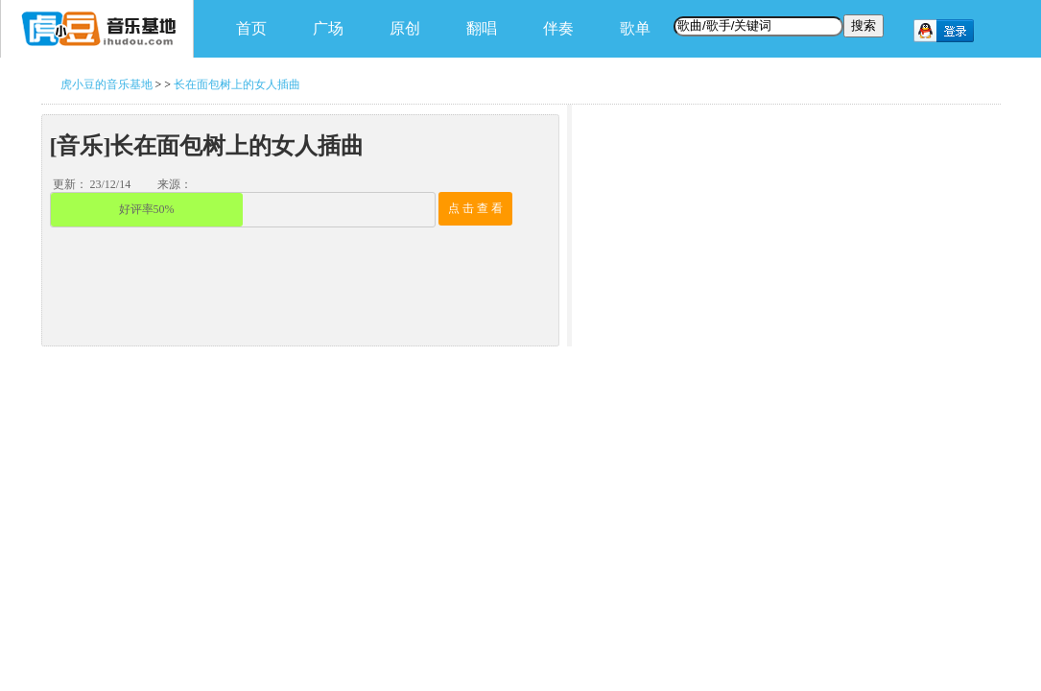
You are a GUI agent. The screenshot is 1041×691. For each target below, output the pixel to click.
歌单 (635, 28)
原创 (405, 28)
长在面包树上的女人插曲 (237, 84)
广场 (328, 28)
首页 (251, 28)
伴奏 (558, 28)
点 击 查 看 (475, 208)
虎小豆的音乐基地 (106, 84)
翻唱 (481, 28)
